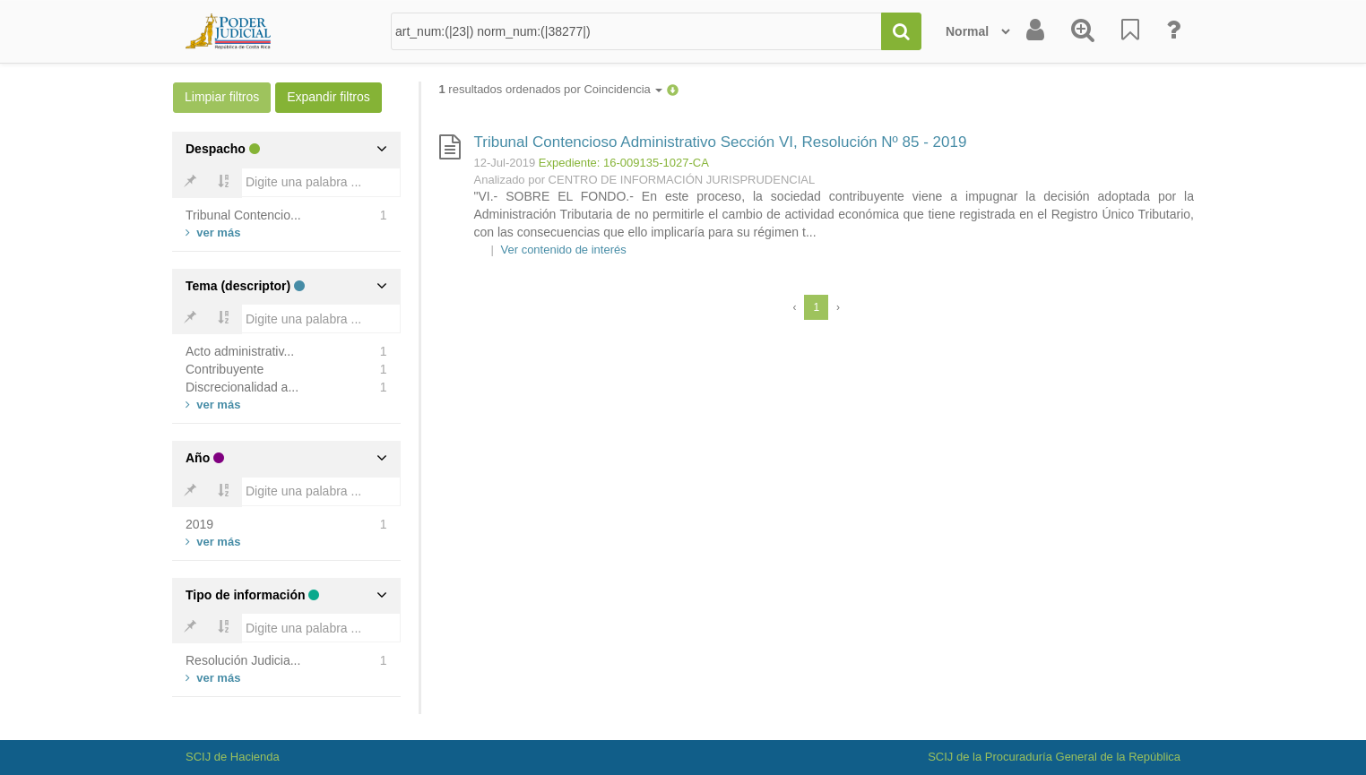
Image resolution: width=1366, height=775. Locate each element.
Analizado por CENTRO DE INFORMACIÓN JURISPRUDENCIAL (645, 179)
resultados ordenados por (551, 89)
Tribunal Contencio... (243, 215)
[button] (673, 89)
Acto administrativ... (240, 351)
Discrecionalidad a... (242, 387)
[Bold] (190, 183)
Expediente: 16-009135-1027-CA (624, 162)
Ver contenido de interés (564, 249)
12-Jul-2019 (505, 162)
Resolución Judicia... (243, 660)
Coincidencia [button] (623, 89)
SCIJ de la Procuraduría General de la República (1054, 756)
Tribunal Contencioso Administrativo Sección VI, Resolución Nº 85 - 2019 (720, 142)
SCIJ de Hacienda (233, 756)
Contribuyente (225, 369)
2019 (199, 524)
